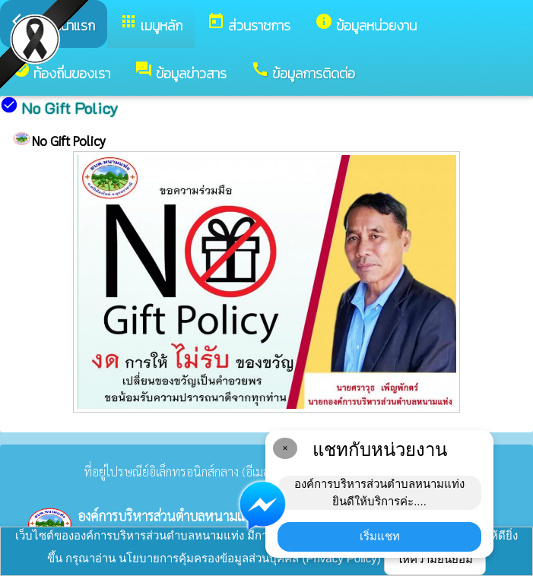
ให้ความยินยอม (435, 558)
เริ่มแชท (380, 536)
